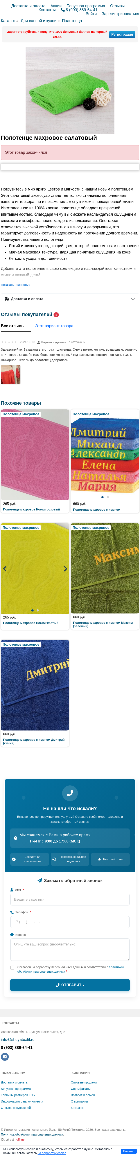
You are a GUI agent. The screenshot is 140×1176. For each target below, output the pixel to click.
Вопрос (18, 935)
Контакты (47, 10)
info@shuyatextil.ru (17, 1039)
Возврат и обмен (83, 1095)
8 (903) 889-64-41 (79, 10)
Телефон (20, 912)
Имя (17, 890)
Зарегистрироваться (120, 14)
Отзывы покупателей (16, 1108)
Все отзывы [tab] (16, 326)
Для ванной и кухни (38, 21)
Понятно (128, 1151)
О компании (79, 1101)
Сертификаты (80, 1088)
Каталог (8, 21)
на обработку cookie (52, 1153)
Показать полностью (15, 285)
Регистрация (122, 34)
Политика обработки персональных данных (32, 1134)
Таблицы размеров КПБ (18, 1095)
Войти (91, 14)
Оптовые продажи (84, 1082)
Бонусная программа (86, 6)
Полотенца (72, 21)
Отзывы (117, 6)
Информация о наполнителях (22, 1101)
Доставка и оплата (28, 6)
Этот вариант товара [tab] (57, 326)
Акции (55, 6)
